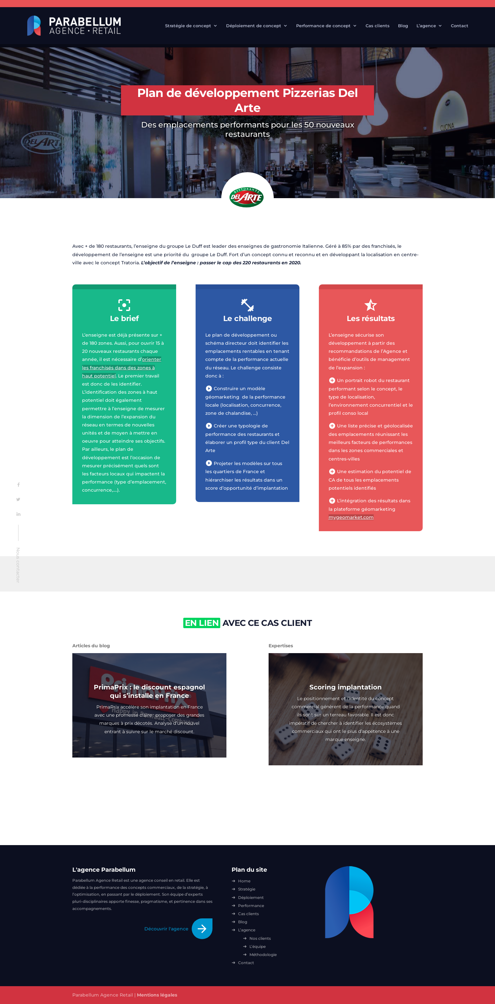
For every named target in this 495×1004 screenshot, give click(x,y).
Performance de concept (323, 25)
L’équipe (257, 946)
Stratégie (246, 889)
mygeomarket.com (351, 517)
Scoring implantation (345, 687)
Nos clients (260, 938)
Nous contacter (18, 565)
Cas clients (378, 25)
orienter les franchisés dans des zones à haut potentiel (121, 367)
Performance (251, 905)
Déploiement (251, 897)
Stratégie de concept (188, 25)
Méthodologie (263, 954)
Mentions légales (157, 995)
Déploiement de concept (253, 25)
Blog (403, 25)
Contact (459, 25)
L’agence (426, 25)
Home (244, 880)
